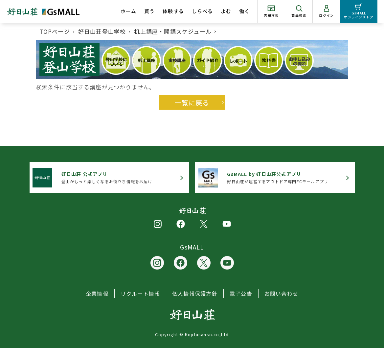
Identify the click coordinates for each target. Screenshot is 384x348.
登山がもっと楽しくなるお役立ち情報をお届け (106, 177)
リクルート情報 (140, 293)
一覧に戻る (192, 102)
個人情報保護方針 (194, 293)
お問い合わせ (281, 293)
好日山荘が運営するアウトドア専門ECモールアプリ (277, 177)
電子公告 (241, 293)
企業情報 (97, 293)
